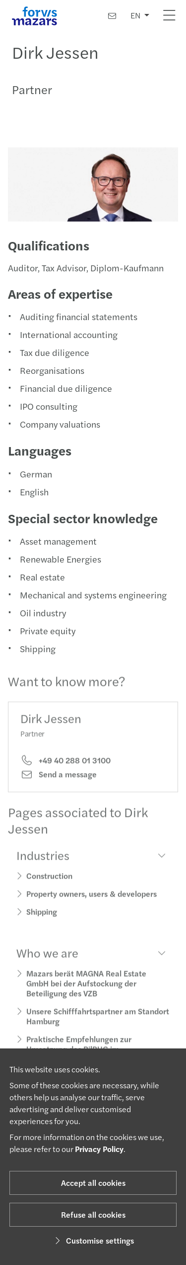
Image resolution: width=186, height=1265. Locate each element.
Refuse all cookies (93, 1214)
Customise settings (93, 1240)
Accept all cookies (93, 1182)
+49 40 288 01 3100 (65, 769)
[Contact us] (112, 15)
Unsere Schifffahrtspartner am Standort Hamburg (97, 1024)
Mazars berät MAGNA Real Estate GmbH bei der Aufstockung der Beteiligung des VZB (86, 992)
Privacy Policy (99, 1148)
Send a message (58, 783)
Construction (49, 884)
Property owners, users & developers (91, 902)
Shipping (41, 920)
